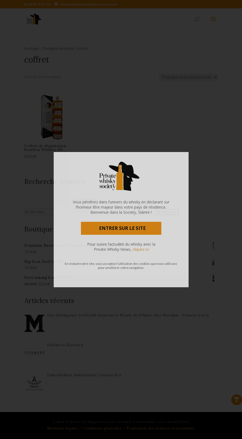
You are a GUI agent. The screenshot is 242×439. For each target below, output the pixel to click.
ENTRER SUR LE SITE (122, 228)
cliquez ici (140, 249)
